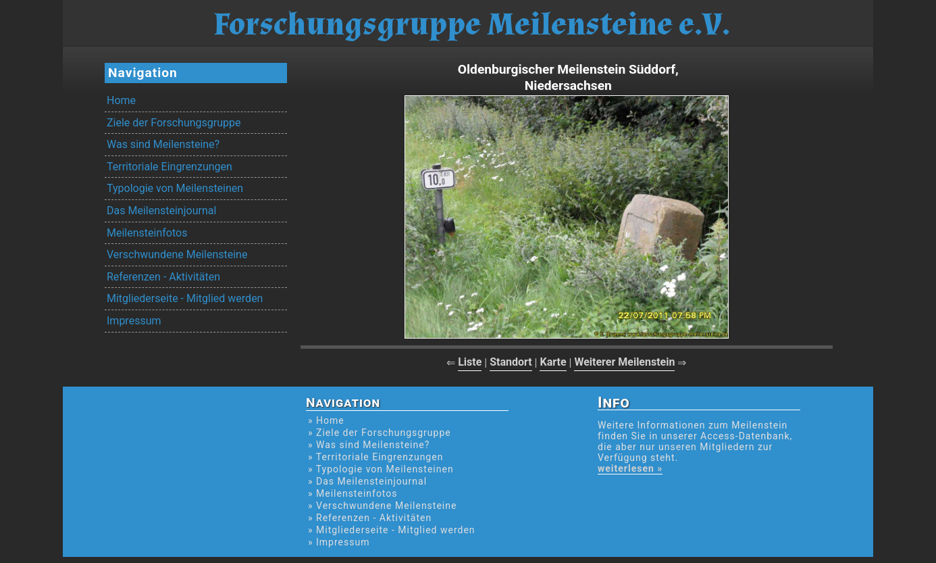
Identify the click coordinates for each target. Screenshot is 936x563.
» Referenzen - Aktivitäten (370, 517)
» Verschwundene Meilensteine (382, 505)
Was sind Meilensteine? (163, 144)
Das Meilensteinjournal (161, 210)
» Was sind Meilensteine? (369, 444)
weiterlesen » (630, 468)
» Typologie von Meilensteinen (381, 469)
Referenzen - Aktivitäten (163, 276)
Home (121, 100)
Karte (553, 362)
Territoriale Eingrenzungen (169, 166)
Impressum (134, 320)
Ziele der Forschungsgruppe (173, 122)
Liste (470, 362)
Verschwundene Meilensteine (177, 254)
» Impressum (338, 542)
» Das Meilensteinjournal (367, 481)
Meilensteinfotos (147, 232)
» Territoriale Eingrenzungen (375, 456)
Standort (511, 362)
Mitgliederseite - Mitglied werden (185, 298)
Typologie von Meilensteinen (175, 188)
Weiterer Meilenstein (624, 362)
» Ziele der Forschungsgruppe (379, 432)
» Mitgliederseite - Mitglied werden (391, 529)
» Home (326, 420)
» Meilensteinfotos (353, 493)
